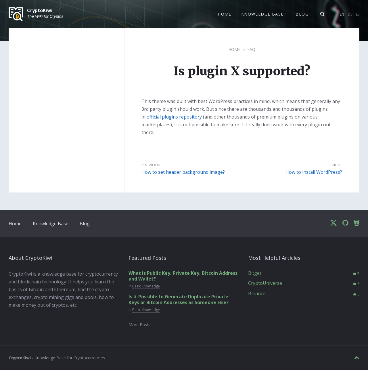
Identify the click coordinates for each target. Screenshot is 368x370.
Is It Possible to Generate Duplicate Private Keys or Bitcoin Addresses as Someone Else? (179, 299)
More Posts (139, 324)
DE (350, 14)
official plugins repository (174, 117)
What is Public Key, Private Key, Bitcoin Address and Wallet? (183, 276)
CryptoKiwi (40, 10)
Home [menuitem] (224, 14)
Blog (85, 223)
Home (234, 49)
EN (342, 14)
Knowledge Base (50, 223)
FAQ (251, 49)
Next (337, 164)
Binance (256, 293)
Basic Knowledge (146, 286)
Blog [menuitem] (302, 14)
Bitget (254, 273)
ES (357, 14)
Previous (150, 164)
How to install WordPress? (313, 172)
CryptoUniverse (265, 283)
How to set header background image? (183, 172)
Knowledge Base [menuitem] (262, 14)
